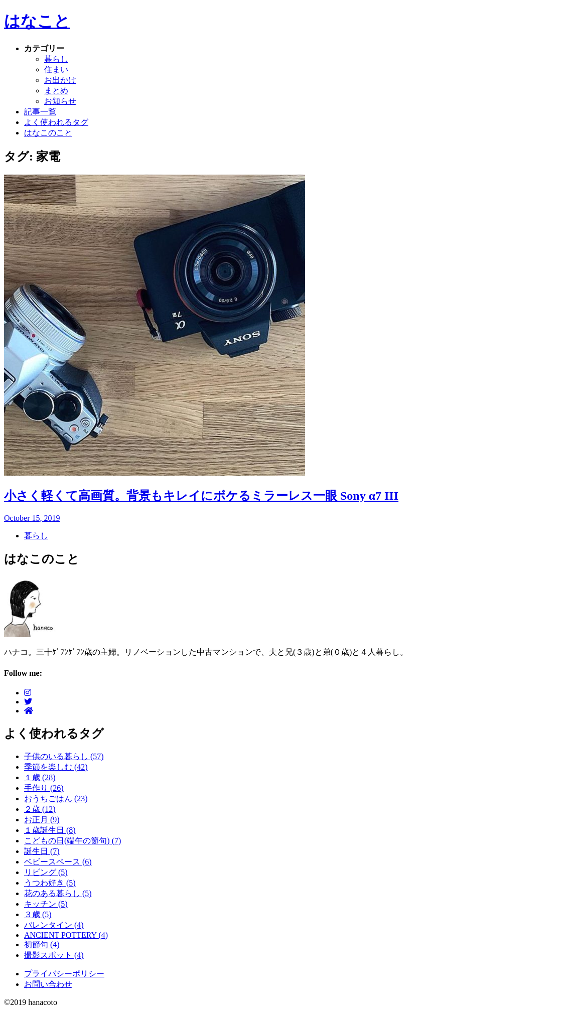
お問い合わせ (48, 984)
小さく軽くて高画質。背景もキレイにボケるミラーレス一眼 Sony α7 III (201, 495)
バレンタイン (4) (54, 925)
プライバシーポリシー (64, 973)
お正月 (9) (42, 819)
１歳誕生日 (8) (50, 830)
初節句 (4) (42, 944)
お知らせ (60, 101)
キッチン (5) (46, 904)
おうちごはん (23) (56, 798)
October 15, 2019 (32, 518)
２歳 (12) (40, 809)
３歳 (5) (38, 914)
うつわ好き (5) (50, 883)
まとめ (56, 90)
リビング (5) (46, 872)
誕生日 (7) (42, 851)
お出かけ (60, 80)
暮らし (56, 59)
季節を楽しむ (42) (56, 767)
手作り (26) (44, 788)
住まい (56, 69)
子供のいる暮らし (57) (64, 756)
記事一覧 (40, 111)
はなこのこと (48, 132)
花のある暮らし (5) (58, 893)
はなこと (37, 21)
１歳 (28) (40, 777)
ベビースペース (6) (58, 861)
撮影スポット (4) (54, 955)
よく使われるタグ (56, 122)
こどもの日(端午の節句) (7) (72, 840)
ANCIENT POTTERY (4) (66, 935)
